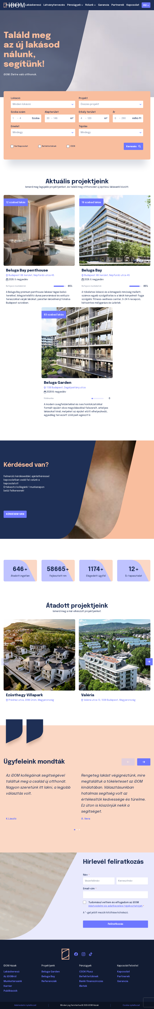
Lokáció (15, 98)
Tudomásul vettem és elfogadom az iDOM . (116, 904)
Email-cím (90, 888)
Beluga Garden (51, 971)
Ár (114, 112)
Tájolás (83, 126)
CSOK (72, 146)
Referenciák (49, 981)
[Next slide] (149, 661)
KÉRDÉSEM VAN (15, 514)
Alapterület (52, 112)
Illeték (83, 986)
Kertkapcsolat (21, 146)
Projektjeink (13, 5)
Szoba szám (18, 112)
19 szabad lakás (91, 202)
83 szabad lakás (54, 314)
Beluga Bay (48, 976)
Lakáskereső (33, 5)
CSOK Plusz (86, 971)
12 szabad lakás (15, 202)
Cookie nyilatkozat (131, 1005)
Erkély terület (87, 112)
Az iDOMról (10, 976)
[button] (74, 829)
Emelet (15, 126)
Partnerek (117, 5)
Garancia (103, 5)
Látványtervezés (54, 5)
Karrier (8, 986)
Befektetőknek (49, 146)
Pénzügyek (74, 5)
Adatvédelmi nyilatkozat (25, 1005)
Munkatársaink (13, 981)
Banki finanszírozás (91, 981)
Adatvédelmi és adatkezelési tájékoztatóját (115, 906)
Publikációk (10, 991)
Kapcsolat (132, 5)
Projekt (83, 98)
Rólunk (89, 5)
